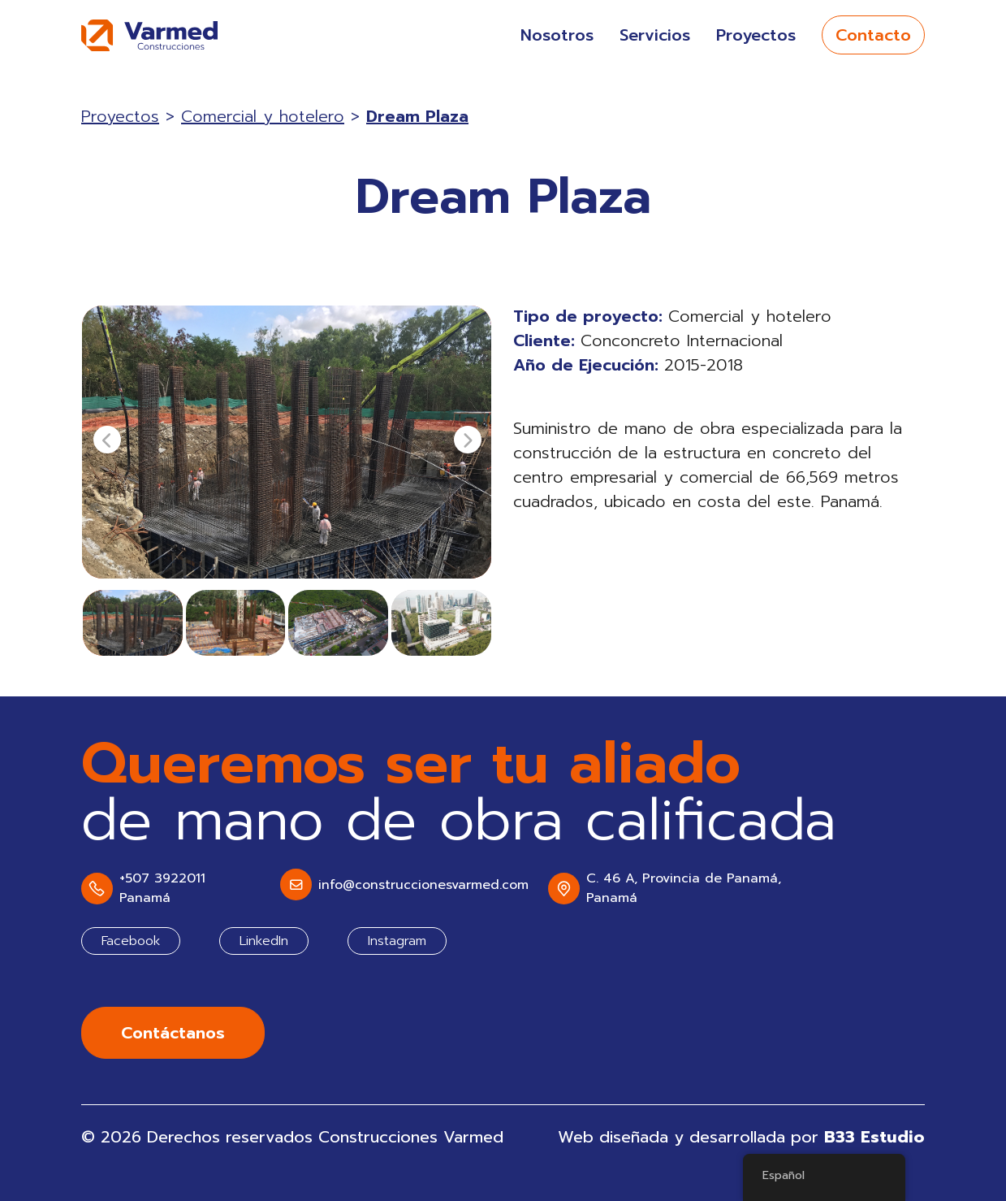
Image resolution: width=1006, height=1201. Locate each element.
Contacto (873, 35)
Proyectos (756, 35)
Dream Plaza (417, 116)
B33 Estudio (874, 1137)
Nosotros (557, 35)
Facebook (130, 941)
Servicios (655, 35)
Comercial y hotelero (262, 116)
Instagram (397, 941)
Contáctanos (173, 1033)
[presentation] (107, 439)
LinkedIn (264, 941)
